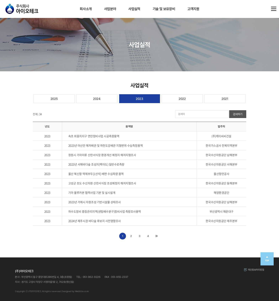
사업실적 (134, 9)
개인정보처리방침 (256, 269)
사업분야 (110, 9)
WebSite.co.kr (82, 291)
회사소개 (85, 9)
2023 (139, 99)
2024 (96, 99)
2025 (54, 99)
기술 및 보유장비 (164, 9)
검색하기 (238, 114)
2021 (225, 99)
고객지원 (193, 9)
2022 (182, 99)
